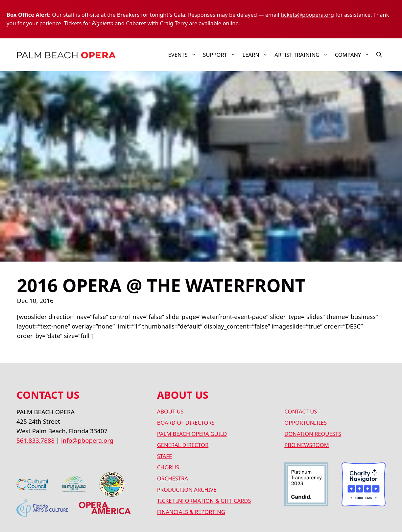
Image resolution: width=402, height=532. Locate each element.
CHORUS (168, 467)
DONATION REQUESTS (312, 433)
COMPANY (354, 55)
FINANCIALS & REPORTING (191, 512)
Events (184, 55)
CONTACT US (300, 411)
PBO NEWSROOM (306, 445)
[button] (379, 55)
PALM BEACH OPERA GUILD (192, 433)
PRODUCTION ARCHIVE (187, 489)
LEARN (256, 55)
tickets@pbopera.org (307, 14)
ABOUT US (170, 411)
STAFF (164, 456)
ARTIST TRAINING (302, 55)
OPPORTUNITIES (305, 422)
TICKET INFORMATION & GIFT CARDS (204, 500)
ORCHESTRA (172, 478)
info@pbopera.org (87, 440)
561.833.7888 (35, 440)
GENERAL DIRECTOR (183, 445)
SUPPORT (221, 55)
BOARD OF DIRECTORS (186, 422)
